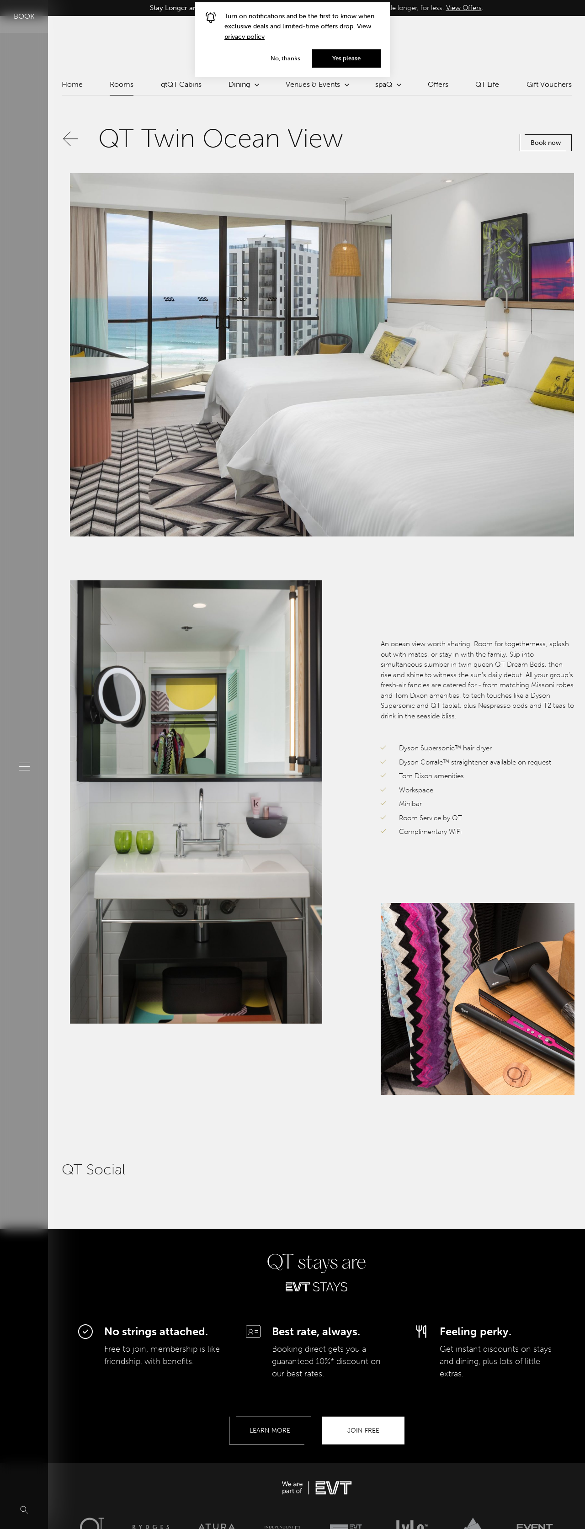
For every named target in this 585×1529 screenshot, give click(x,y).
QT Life (487, 84)
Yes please (346, 58)
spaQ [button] (387, 84)
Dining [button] (243, 84)
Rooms (121, 84)
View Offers (464, 8)
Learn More (270, 1430)
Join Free (363, 1430)
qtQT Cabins (181, 84)
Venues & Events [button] (317, 84)
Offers (438, 84)
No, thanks (285, 58)
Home (72, 84)
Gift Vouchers (549, 84)
